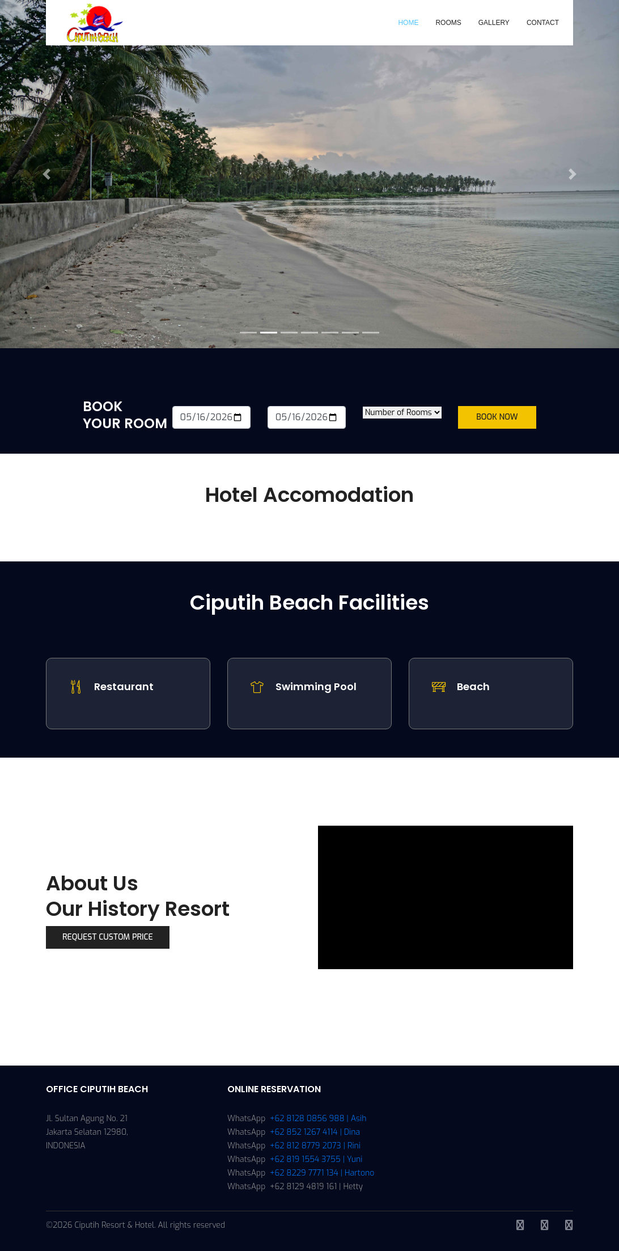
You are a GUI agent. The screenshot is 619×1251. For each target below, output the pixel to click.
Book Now (497, 417)
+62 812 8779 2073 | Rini (315, 1145)
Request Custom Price (107, 937)
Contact (543, 23)
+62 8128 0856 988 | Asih (318, 1118)
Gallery (494, 23)
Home (408, 23)
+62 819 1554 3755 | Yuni (316, 1159)
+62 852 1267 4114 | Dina (315, 1132)
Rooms (448, 23)
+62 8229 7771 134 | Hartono (322, 1173)
